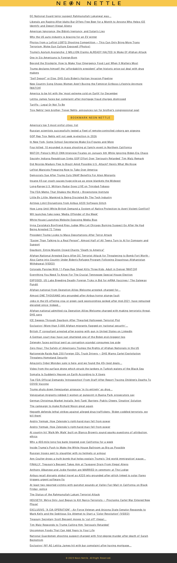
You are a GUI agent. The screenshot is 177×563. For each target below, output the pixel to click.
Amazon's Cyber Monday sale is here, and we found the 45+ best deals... (76, 363)
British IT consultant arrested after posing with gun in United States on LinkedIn (81, 331)
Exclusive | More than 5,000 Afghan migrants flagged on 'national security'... (79, 325)
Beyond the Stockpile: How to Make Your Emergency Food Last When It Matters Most (84, 63)
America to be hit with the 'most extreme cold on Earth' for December (74, 93)
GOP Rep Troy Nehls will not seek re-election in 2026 (63, 136)
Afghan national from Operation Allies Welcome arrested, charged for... (75, 289)
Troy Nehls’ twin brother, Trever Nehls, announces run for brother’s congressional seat (84, 110)
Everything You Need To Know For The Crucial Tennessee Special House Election (81, 274)
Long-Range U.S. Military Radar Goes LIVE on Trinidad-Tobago (69, 186)
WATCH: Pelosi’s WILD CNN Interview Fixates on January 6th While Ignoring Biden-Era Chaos (89, 153)
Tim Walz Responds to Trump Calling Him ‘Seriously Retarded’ (69, 524)
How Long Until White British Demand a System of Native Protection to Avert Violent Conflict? (90, 208)
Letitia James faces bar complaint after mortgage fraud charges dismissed (78, 99)
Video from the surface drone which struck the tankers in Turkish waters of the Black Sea (87, 368)
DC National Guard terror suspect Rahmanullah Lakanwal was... (70, 16)
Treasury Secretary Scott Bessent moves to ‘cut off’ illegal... (68, 519)
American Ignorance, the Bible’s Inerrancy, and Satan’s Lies (67, 31)
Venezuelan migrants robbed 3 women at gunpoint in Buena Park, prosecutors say (82, 395)
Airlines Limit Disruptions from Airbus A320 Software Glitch (68, 203)
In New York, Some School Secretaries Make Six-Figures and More (72, 141)
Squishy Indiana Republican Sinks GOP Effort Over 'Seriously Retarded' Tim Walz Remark (87, 158)
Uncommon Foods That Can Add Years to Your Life (62, 530)
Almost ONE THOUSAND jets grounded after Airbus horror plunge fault (75, 295)
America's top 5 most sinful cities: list (54, 125)
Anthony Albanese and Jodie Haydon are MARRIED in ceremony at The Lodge (79, 469)
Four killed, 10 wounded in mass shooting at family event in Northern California (81, 147)
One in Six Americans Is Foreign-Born (53, 57)
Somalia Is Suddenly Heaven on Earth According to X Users (67, 374)
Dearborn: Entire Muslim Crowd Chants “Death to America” (67, 250)
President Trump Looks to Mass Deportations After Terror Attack (71, 235)
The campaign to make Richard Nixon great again (61, 406)
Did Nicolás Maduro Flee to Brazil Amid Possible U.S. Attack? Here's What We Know (83, 164)
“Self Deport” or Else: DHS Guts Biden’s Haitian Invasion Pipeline (71, 78)
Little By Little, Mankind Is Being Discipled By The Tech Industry (71, 197)
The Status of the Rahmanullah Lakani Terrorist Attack (65, 494)
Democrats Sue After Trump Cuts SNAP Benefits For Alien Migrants (73, 175)
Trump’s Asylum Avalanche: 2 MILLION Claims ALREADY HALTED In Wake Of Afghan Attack (88, 52)
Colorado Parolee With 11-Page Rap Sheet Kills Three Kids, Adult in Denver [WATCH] (83, 269)
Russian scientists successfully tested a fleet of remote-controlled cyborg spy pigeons (85, 130)
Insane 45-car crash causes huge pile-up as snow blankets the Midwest (75, 180)
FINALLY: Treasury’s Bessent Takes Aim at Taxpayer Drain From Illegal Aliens (79, 464)
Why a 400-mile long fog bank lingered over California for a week (71, 442)
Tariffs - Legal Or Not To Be (47, 104)
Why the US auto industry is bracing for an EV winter (63, 37)
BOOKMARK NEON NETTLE (90, 117)
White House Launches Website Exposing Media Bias (63, 219)
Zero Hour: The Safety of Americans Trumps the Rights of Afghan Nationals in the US (84, 348)
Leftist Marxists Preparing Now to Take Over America (64, 169)
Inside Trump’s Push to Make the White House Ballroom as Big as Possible (77, 447)
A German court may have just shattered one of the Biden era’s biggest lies (77, 337)
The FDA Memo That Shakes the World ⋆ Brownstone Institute (69, 192)
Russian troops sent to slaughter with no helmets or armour (68, 453)
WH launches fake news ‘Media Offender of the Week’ (64, 214)
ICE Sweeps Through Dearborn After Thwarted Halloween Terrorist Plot (75, 320)
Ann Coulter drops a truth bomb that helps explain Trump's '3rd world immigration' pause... (88, 458)
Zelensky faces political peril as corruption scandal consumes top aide (75, 342)
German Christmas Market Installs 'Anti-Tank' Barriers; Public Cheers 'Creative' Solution (85, 400)
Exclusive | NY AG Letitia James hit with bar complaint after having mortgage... (81, 545)
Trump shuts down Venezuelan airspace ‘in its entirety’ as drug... (71, 389)
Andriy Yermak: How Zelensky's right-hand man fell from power (70, 421)
